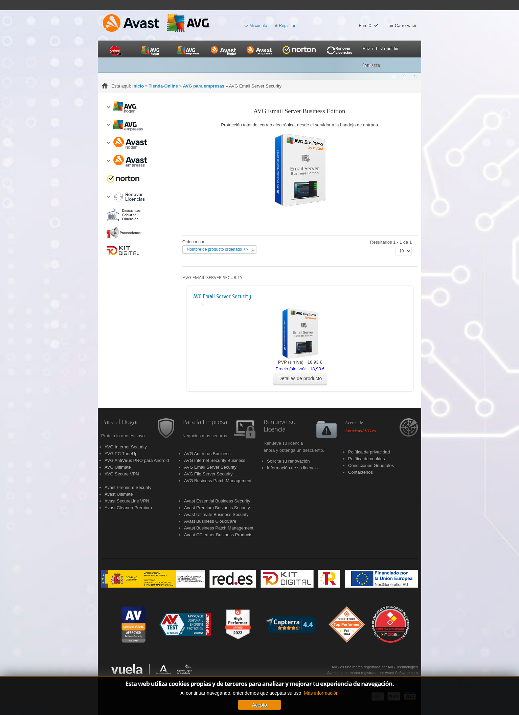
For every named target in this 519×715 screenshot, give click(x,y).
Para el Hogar (119, 422)
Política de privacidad (369, 451)
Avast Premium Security (128, 487)
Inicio (138, 86)
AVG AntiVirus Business (207, 453)
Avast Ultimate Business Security (216, 514)
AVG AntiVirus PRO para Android (137, 460)
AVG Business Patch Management (217, 480)
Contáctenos (360, 472)
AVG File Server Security (208, 473)
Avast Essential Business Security (217, 500)
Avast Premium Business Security (217, 507)
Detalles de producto (300, 378)
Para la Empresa (204, 422)
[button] (108, 107)
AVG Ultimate (118, 467)
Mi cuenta (258, 25)
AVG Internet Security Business (214, 460)
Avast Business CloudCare (210, 521)
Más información (321, 710)
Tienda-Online (163, 86)
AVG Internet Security (126, 446)
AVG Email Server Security (222, 296)
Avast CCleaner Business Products (218, 534)
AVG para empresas (203, 86)
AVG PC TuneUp (121, 453)
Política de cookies (366, 458)
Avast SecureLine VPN (127, 500)
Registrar (287, 25)
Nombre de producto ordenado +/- (217, 249)
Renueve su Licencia (280, 425)
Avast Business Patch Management (218, 528)
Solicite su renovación (288, 461)
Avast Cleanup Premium (128, 507)
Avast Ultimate (119, 494)
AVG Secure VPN (122, 473)
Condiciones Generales (371, 465)
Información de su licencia (292, 467)
